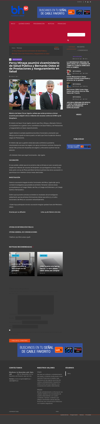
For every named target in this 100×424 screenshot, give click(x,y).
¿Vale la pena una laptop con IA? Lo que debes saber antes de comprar (50, 268)
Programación (39, 23)
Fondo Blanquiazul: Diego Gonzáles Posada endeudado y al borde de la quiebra (78, 78)
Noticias (51, 23)
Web (10, 326)
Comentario (13, 314)
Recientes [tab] (81, 47)
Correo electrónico (15, 322)
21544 (85, 58)
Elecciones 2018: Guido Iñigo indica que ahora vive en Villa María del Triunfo (78, 91)
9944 (85, 86)
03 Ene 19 (76, 99)
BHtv (69, 373)
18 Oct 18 (76, 58)
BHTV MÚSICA (17, 59)
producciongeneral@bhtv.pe (22, 379)
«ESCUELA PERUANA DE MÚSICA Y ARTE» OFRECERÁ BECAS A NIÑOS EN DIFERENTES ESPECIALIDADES (78, 105)
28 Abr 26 (14, 273)
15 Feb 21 (12, 76)
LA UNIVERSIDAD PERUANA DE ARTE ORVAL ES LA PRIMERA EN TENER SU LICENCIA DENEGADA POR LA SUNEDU (78, 64)
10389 (85, 73)
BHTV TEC (15, 255)
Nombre (12, 318)
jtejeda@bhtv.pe (13, 380)
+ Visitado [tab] (71, 47)
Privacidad (62, 23)
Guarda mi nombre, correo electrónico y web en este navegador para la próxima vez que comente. (35, 333)
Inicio (13, 23)
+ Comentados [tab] (82, 50)
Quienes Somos (24, 23)
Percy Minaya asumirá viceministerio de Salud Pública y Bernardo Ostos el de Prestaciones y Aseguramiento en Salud (34, 67)
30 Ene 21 (76, 73)
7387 (85, 99)
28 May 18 (76, 86)
